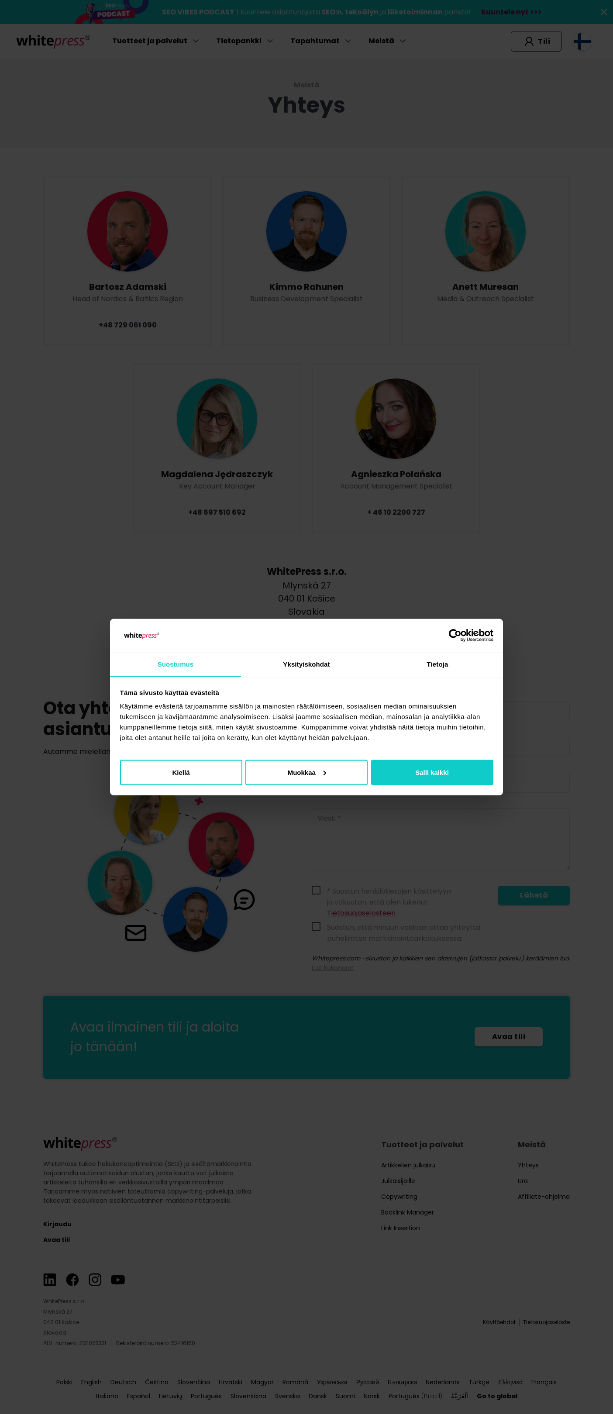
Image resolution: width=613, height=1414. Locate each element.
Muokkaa (307, 772)
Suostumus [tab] (176, 663)
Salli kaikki (432, 772)
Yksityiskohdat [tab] (306, 663)
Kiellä (180, 772)
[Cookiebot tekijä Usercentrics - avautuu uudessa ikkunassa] (455, 635)
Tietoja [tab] (437, 663)
